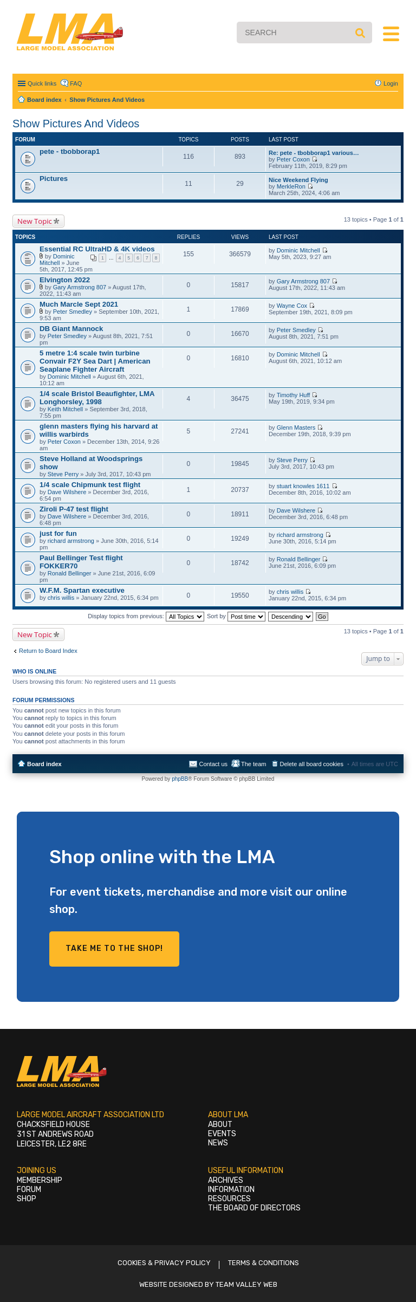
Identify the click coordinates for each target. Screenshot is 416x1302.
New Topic (34, 221)
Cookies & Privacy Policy (164, 1263)
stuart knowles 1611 (303, 486)
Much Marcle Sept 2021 (79, 304)
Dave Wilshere (67, 492)
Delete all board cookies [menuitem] (311, 764)
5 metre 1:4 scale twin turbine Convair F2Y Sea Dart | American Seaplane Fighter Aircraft (95, 361)
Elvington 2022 (65, 280)
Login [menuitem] (391, 83)
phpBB (180, 779)
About (220, 1124)
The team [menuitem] (253, 764)
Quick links (42, 83)
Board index (44, 764)
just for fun (58, 533)
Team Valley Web (246, 1284)
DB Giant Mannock (71, 329)
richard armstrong (71, 540)
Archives (225, 1180)
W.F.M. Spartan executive (82, 590)
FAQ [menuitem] (76, 83)
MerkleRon (291, 186)
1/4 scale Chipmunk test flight (90, 485)
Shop (26, 1198)
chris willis (61, 597)
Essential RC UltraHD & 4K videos (97, 249)
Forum (29, 1189)
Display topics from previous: (146, 616)
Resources (229, 1198)
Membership (39, 1180)
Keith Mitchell (65, 409)
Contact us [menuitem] (213, 764)
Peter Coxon (293, 159)
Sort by (236, 616)
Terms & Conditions (263, 1263)
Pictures (54, 178)
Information (231, 1189)
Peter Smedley (72, 311)
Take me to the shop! (114, 948)
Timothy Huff (293, 395)
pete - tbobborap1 (70, 151)
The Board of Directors (254, 1208)
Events (222, 1133)
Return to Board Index (48, 650)
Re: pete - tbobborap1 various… (314, 153)
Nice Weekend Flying (298, 180)
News (218, 1143)
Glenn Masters (296, 427)
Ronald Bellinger (70, 573)
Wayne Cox (292, 305)
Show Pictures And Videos (75, 123)
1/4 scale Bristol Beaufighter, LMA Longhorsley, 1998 (97, 398)
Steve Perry (63, 474)
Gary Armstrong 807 (79, 287)
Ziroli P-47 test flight (74, 509)
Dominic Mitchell (57, 259)
